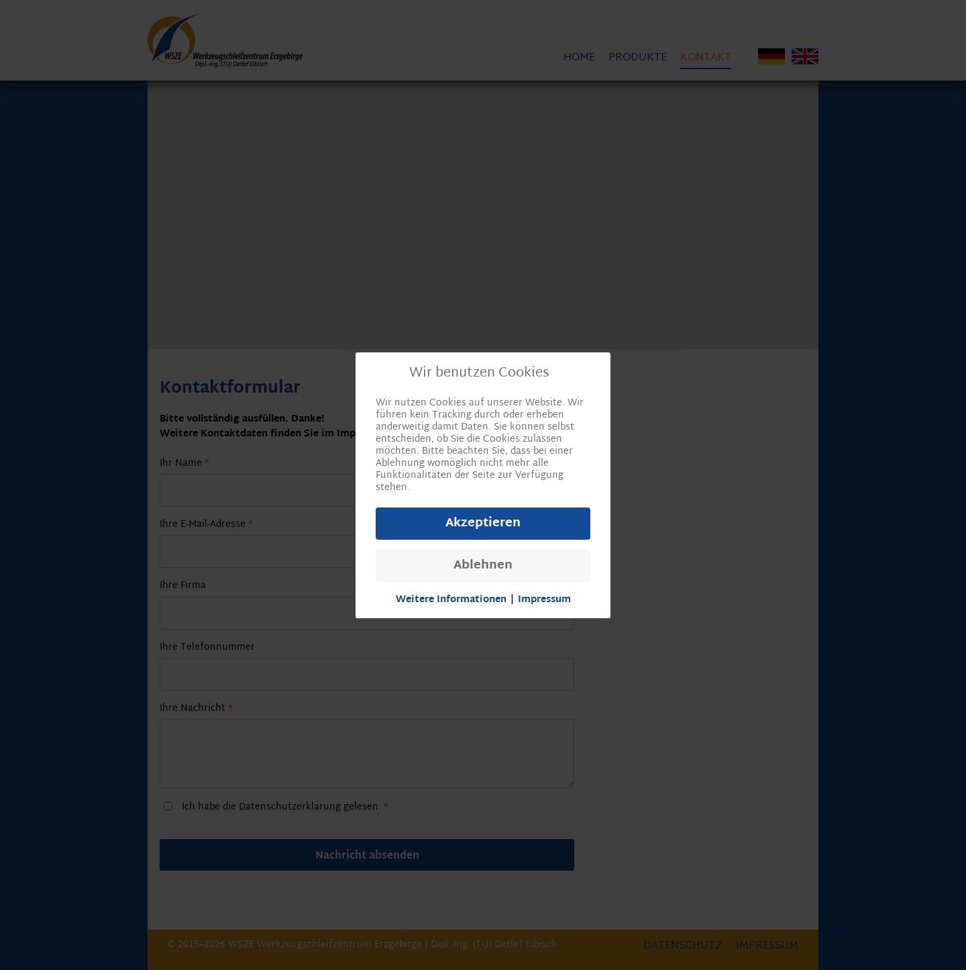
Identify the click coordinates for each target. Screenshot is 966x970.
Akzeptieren (483, 523)
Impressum (544, 600)
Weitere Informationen (451, 600)
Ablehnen (483, 565)
